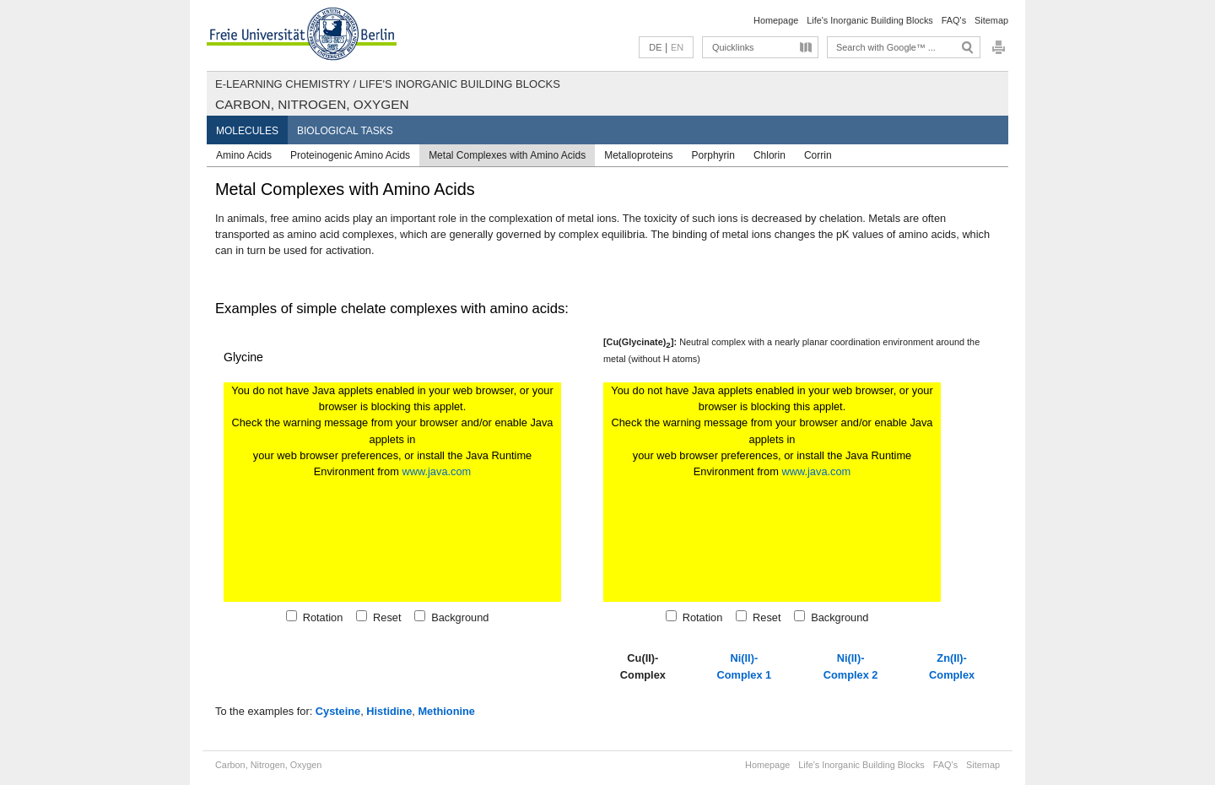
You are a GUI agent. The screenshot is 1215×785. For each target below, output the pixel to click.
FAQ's (954, 20)
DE (655, 47)
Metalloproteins (638, 155)
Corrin (818, 155)
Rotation (320, 617)
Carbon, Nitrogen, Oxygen (312, 104)
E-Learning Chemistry (282, 84)
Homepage (775, 20)
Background (457, 617)
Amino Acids (244, 155)
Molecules (247, 131)
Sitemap (991, 20)
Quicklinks (733, 47)
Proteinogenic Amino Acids (350, 155)
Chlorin (769, 155)
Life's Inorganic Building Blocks (870, 20)
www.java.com (436, 471)
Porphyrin (713, 155)
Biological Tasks (345, 131)
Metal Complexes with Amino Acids (507, 155)
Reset (384, 617)
